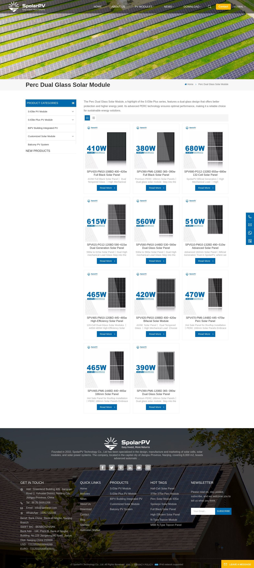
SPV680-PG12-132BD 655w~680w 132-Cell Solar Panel (205, 173)
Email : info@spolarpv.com (41, 507)
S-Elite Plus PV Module (40, 120)
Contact (223, 6)
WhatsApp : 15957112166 (41, 512)
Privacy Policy (143, 564)
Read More (106, 187)
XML (128, 564)
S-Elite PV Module (37, 111)
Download (191, 6)
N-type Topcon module (163, 519)
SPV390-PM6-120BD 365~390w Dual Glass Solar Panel (156, 392)
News (168, 6)
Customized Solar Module (41, 136)
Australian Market (90, 530)
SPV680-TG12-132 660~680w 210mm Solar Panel (57, 205)
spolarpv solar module (163, 504)
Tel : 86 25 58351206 (38, 502)
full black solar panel (163, 509)
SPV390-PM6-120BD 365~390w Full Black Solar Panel (156, 173)
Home (98, 6)
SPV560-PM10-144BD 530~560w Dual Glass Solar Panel (156, 246)
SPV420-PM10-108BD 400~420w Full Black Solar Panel (58, 167)
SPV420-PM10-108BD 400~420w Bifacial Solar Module (156, 319)
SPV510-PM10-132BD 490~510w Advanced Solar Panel (205, 246)
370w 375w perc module (164, 493)
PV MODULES (143, 6)
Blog (82, 519)
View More (51, 173)
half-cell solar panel (162, 488)
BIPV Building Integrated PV (43, 128)
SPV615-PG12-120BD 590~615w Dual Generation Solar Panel (107, 246)
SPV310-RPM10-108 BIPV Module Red (58, 186)
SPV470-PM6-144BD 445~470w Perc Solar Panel (205, 319)
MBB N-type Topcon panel (166, 525)
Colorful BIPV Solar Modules (59, 222)
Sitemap (85, 525)
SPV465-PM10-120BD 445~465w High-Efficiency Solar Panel (107, 319)
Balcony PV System (38, 144)
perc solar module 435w (164, 499)
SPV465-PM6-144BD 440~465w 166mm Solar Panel (107, 392)
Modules (85, 493)
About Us (118, 6)
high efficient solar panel (165, 514)
